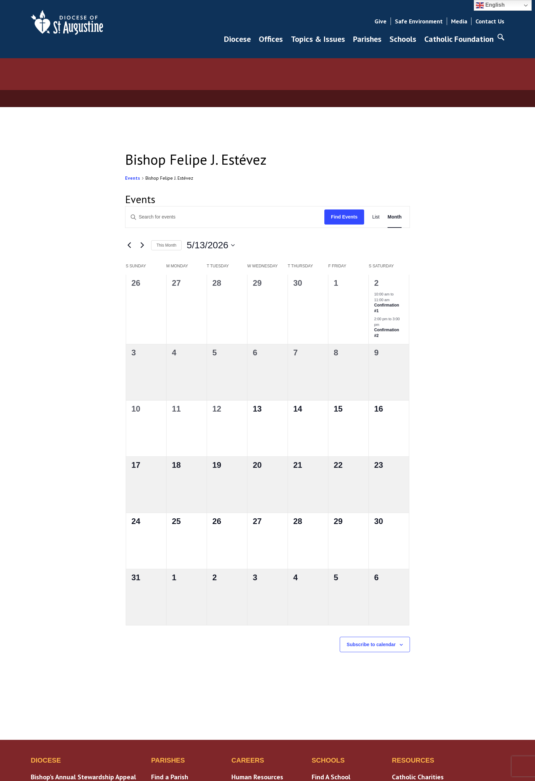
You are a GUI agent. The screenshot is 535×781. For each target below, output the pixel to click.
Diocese (237, 39)
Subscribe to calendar (371, 644)
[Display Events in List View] (376, 217)
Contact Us (489, 21)
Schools (403, 39)
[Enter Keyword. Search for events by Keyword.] (224, 217)
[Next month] (142, 245)
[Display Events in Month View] (395, 217)
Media (459, 21)
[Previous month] (129, 245)
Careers (247, 760)
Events (132, 178)
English (490, 5)
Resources (413, 760)
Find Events (344, 217)
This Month (166, 245)
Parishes (367, 39)
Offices (271, 39)
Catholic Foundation (459, 39)
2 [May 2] (376, 282)
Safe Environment (419, 21)
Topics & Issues (318, 39)
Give (380, 21)
